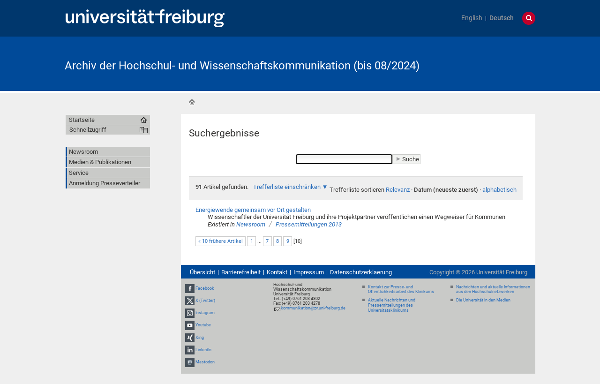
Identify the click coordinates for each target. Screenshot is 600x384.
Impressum (308, 272)
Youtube (203, 325)
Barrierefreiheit (241, 272)
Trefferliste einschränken (287, 186)
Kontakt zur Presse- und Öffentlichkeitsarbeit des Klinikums (401, 289)
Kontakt (277, 272)
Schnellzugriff (87, 129)
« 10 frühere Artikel (220, 241)
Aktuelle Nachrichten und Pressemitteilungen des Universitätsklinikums (391, 305)
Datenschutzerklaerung (361, 272)
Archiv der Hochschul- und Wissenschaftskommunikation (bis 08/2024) (242, 65)
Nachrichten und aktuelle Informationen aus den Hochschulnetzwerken (493, 289)
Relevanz (398, 189)
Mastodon (205, 362)
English (471, 18)
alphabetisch (499, 189)
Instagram (205, 312)
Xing (199, 337)
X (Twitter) (205, 300)
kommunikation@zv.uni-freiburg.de (313, 308)
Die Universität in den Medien (483, 300)
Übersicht (202, 272)
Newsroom (250, 224)
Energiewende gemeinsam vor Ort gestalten (253, 209)
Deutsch (501, 18)
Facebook (204, 288)
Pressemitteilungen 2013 (309, 224)
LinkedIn (203, 349)
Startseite (192, 102)
